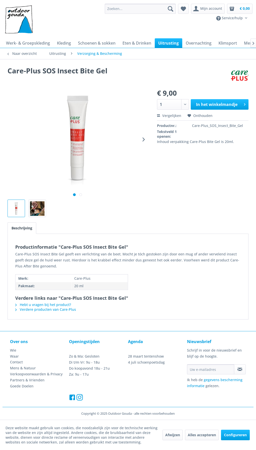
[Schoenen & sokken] (96, 43)
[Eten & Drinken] (137, 43)
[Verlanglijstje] (183, 9)
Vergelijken (169, 115)
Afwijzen (172, 434)
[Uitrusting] (168, 43)
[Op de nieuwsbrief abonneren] (240, 369)
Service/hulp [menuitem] (230, 18)
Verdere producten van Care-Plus (45, 309)
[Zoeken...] (140, 9)
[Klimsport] (227, 43)
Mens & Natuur (23, 368)
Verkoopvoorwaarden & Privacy (36, 374)
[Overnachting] (198, 43)
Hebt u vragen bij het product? (43, 304)
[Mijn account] (208, 9)
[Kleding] (64, 43)
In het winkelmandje (221, 103)
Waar (14, 356)
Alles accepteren (202, 434)
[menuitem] (140, 9)
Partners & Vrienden (27, 380)
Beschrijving (22, 228)
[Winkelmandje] (239, 9)
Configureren (235, 434)
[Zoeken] (170, 9)
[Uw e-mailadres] (210, 369)
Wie (13, 350)
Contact (16, 362)
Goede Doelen (22, 386)
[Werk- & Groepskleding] (28, 43)
